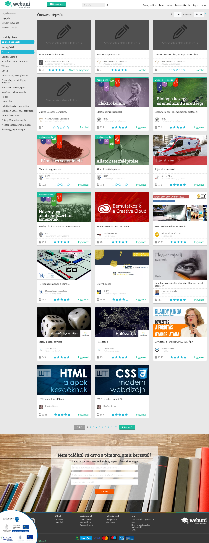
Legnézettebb (9, 13)
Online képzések (11, 41)
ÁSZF (133, 522)
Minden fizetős (9, 27)
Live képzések (9, 37)
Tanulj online (149, 5)
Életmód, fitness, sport (14, 87)
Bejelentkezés (182, 5)
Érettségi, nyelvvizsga (13, 129)
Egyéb (5, 70)
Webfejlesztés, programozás (16, 124)
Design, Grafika (9, 56)
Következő (127, 427)
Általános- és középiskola (15, 61)
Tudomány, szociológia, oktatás (14, 81)
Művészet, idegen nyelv (14, 92)
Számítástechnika (11, 115)
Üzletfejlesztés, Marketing (15, 106)
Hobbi (5, 96)
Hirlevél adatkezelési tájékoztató (141, 526)
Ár (199, 14)
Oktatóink (59, 522)
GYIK (133, 529)
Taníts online (166, 5)
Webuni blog (85, 522)
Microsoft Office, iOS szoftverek (17, 110)
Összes (5, 52)
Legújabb (6, 18)
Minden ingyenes (10, 22)
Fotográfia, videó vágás (14, 120)
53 (116, 427)
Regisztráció (199, 5)
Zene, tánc (7, 101)
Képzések (56, 4)
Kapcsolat (59, 519)
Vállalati (6, 66)
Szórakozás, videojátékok (15, 75)
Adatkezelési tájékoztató (142, 519)
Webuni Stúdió (86, 525)
